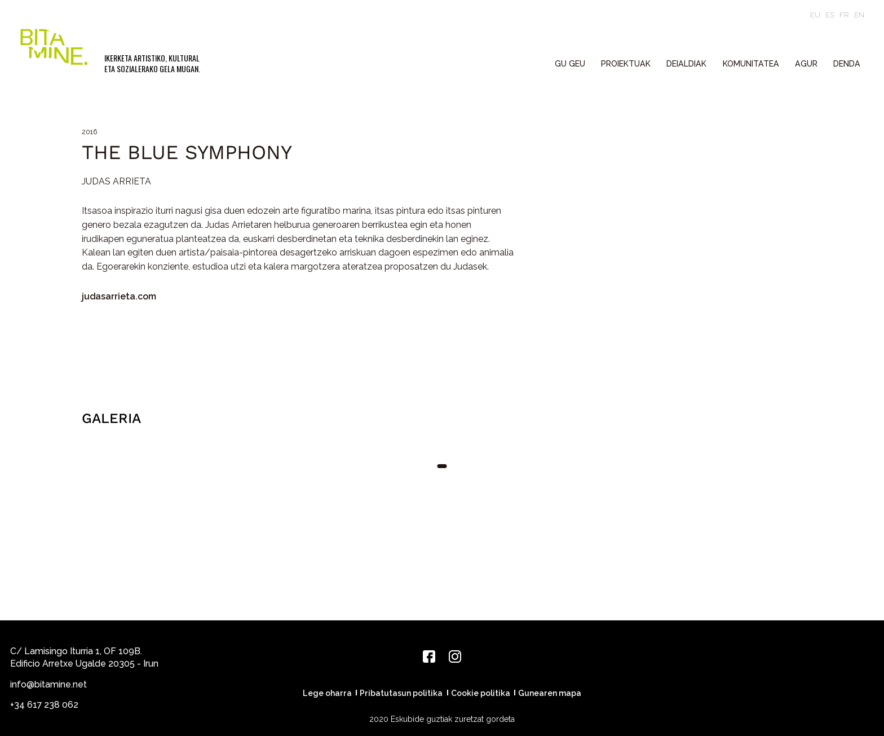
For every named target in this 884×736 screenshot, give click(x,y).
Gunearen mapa (549, 693)
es (829, 15)
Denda (846, 63)
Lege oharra (327, 693)
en (859, 15)
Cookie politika (480, 693)
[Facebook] (429, 656)
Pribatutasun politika (401, 693)
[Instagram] (455, 656)
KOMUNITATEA (751, 63)
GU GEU (570, 63)
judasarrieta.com (119, 296)
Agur (806, 63)
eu (815, 15)
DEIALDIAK (686, 63)
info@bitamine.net (48, 684)
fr (844, 15)
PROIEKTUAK (626, 63)
